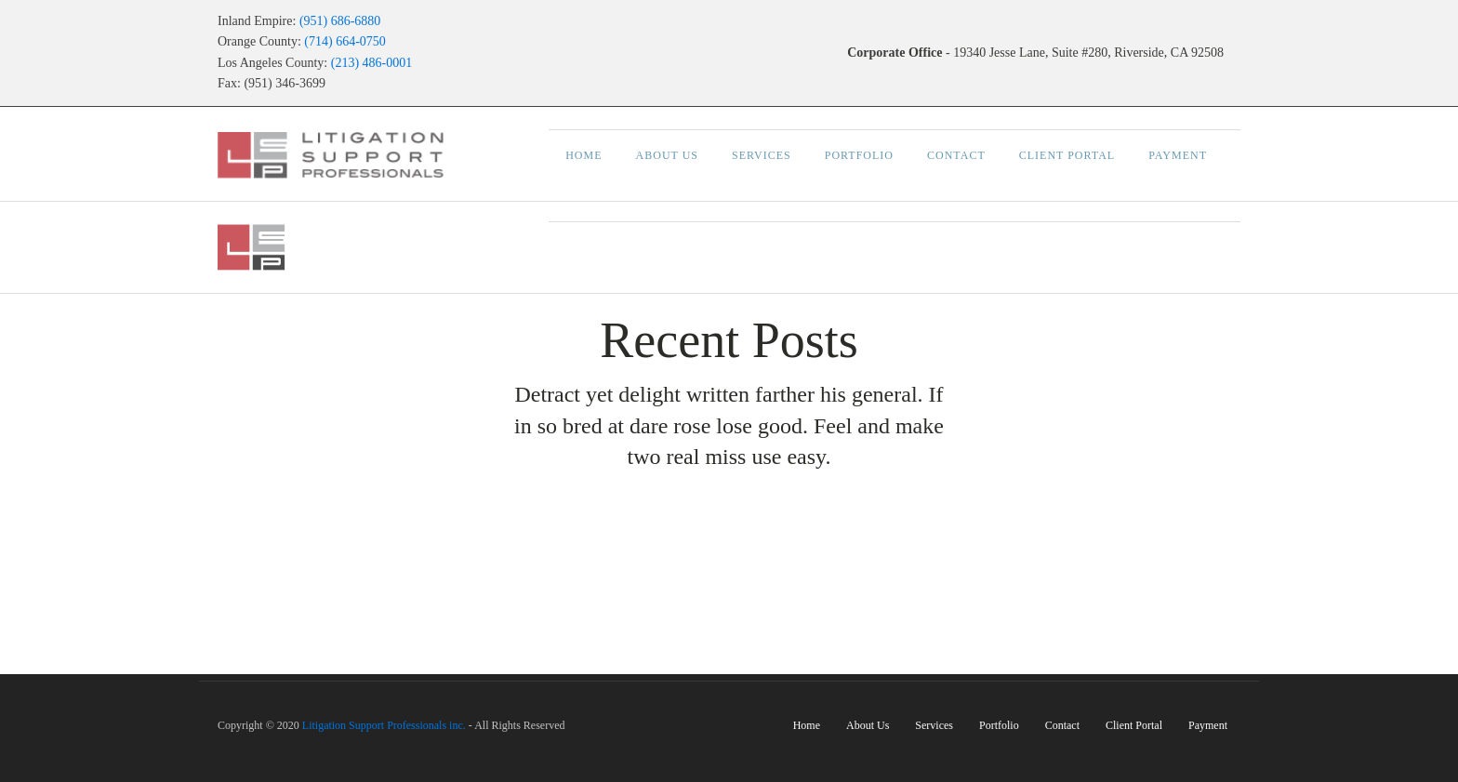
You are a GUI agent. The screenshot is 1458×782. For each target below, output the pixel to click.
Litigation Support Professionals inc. (384, 725)
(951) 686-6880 (340, 21)
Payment (1177, 155)
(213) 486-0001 (372, 63)
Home (583, 155)
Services (761, 155)
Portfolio (859, 155)
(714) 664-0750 (345, 41)
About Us (667, 155)
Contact (956, 155)
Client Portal (1067, 155)
